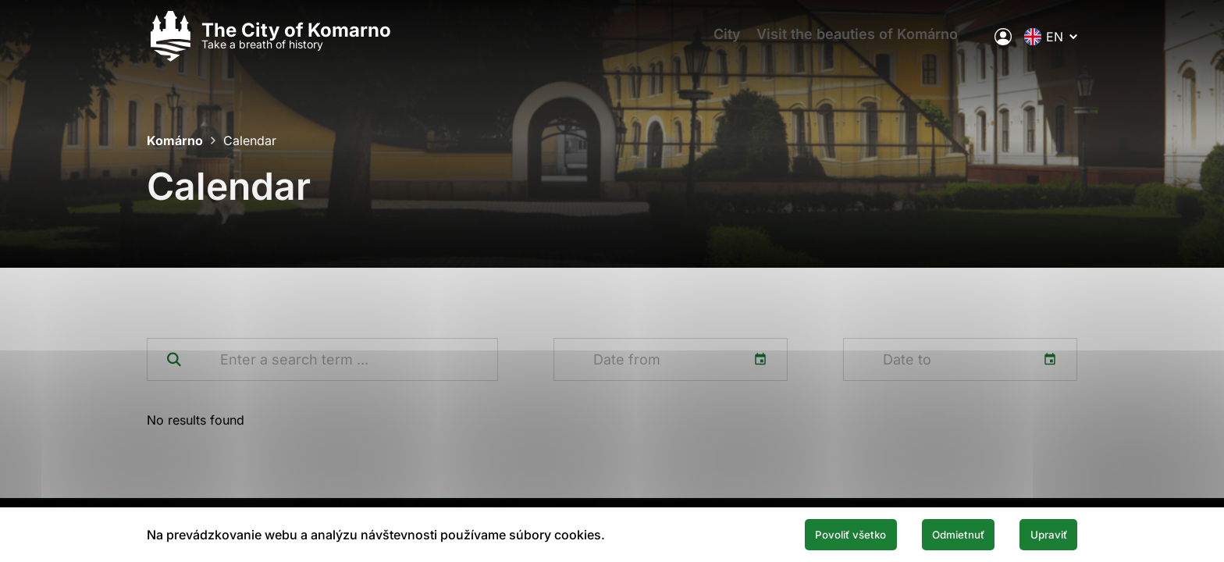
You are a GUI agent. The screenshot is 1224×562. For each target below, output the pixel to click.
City (732, 43)
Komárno (175, 140)
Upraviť (1040, 533)
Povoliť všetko (801, 533)
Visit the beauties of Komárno (870, 43)
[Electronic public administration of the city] (1003, 43)
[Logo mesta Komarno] (269, 43)
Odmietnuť (930, 533)
